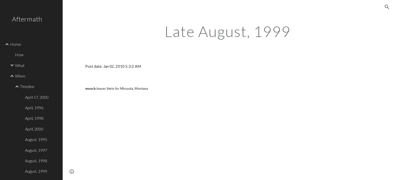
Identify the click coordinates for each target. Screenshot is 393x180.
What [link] (20, 65)
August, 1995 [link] (36, 139)
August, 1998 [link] (36, 160)
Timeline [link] (27, 86)
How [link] (19, 54)
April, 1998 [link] (34, 118)
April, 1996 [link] (34, 107)
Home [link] (15, 44)
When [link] (20, 76)
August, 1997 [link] (36, 150)
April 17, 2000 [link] (37, 97)
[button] (387, 7)
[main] (228, 31)
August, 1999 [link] (36, 171)
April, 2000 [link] (34, 128)
